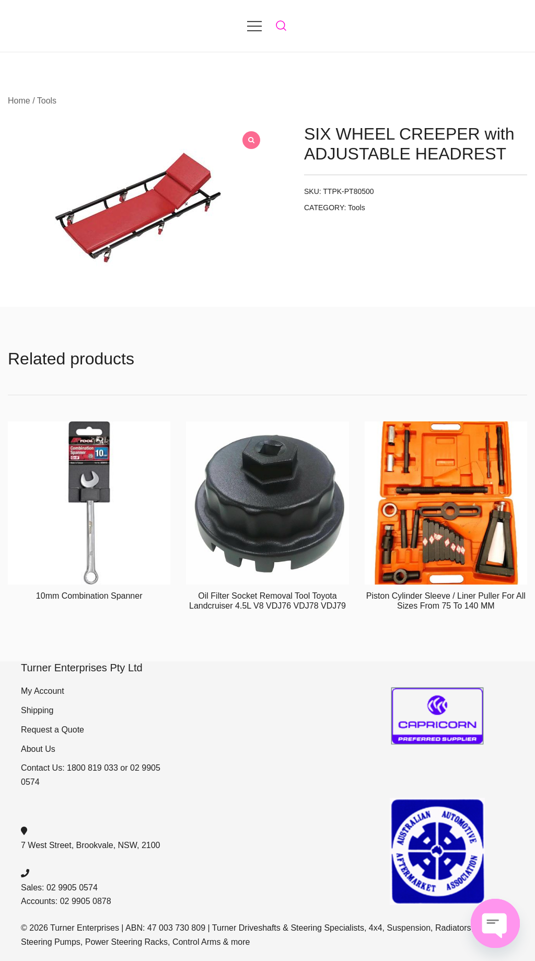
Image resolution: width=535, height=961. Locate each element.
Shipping (37, 710)
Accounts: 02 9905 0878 (66, 901)
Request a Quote (52, 729)
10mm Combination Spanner (89, 595)
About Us (38, 749)
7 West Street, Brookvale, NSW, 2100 (90, 845)
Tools (46, 100)
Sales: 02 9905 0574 (59, 887)
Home (19, 100)
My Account (42, 691)
